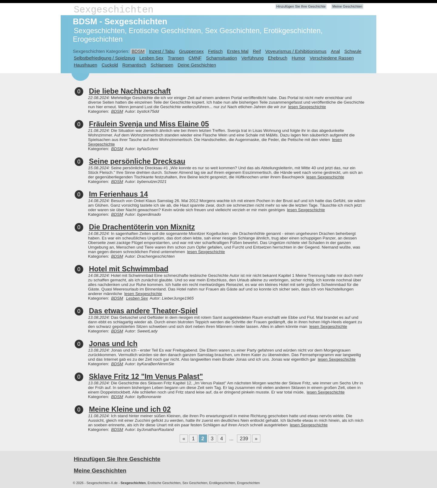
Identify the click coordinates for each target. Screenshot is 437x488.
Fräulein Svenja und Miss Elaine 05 (149, 124)
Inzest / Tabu (162, 51)
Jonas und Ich (113, 343)
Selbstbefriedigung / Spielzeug (104, 57)
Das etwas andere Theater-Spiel (143, 311)
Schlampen (162, 64)
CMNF (195, 57)
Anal (335, 51)
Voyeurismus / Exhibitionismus (296, 51)
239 (244, 438)
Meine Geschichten (347, 6)
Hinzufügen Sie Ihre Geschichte (301, 6)
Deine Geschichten (197, 64)
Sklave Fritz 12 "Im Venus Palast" (146, 376)
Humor (298, 57)
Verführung (252, 57)
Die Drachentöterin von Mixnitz (142, 227)
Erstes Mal (238, 51)
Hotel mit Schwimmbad (128, 269)
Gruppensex (191, 51)
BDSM (137, 51)
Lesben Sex (151, 57)
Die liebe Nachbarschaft (130, 91)
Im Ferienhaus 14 (118, 194)
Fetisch (215, 51)
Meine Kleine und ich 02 (130, 409)
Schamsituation (221, 57)
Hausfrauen (85, 64)
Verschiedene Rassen (332, 57)
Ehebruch (277, 57)
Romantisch (134, 64)
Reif (257, 51)
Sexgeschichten (114, 10)
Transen (176, 57)
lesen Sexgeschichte (307, 107)
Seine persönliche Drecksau (137, 161)
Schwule (352, 51)
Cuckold (110, 64)
